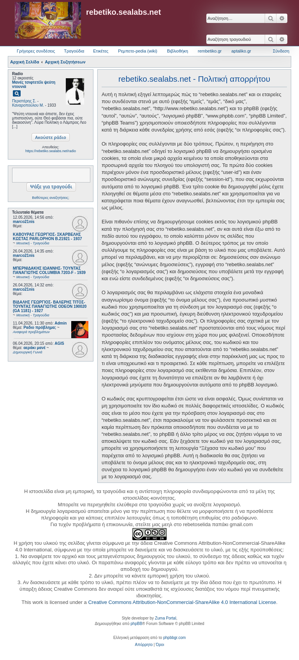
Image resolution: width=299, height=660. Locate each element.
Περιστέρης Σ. (24, 101)
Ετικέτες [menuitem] (100, 51)
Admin (61, 323)
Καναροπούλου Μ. (28, 105)
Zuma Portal (165, 618)
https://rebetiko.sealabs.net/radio (50, 151)
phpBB (136, 623)
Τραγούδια (74, 51)
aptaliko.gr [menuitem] (241, 51)
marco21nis (24, 221)
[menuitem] (144, 644)
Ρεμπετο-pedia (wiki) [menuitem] (137, 51)
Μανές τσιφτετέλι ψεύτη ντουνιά (33, 84)
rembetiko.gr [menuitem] (210, 51)
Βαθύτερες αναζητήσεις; (50, 198)
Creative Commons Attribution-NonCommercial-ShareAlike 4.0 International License (182, 602)
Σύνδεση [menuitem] (281, 51)
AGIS (59, 343)
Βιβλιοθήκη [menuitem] (177, 51)
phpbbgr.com (174, 637)
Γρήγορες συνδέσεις (36, 51)
